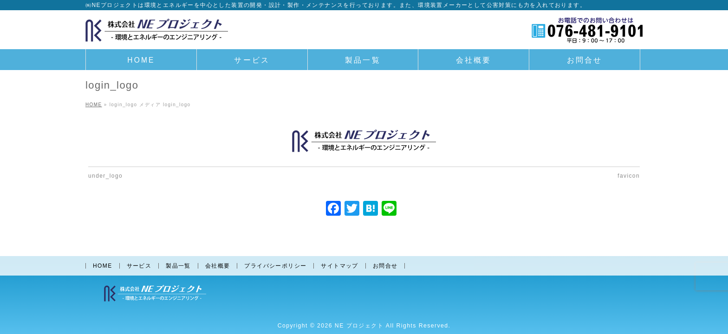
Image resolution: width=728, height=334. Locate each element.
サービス (139, 265)
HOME (102, 265)
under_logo (105, 176)
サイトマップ (339, 265)
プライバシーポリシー (275, 265)
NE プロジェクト (359, 324)
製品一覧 (178, 265)
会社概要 (217, 265)
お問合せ (385, 265)
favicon (629, 176)
